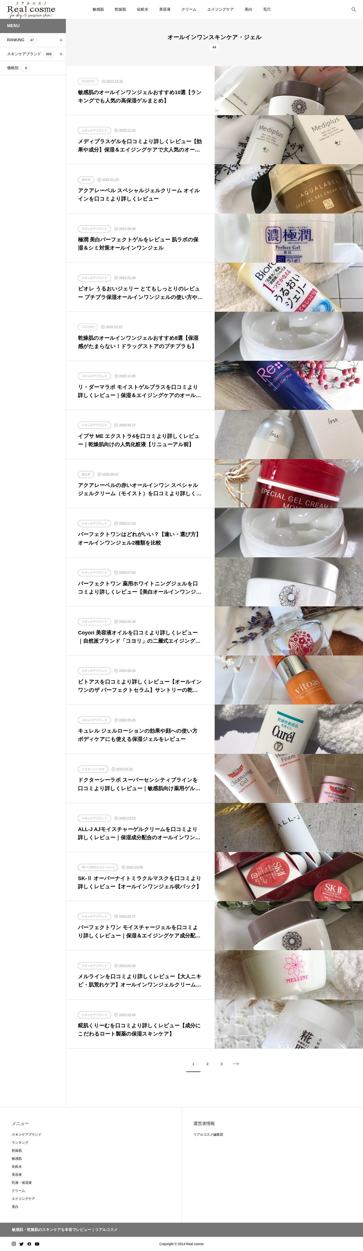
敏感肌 (98, 9)
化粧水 (142, 9)
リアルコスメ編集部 (208, 1134)
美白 (248, 9)
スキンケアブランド (27, 1134)
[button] (61, 40)
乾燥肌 (120, 9)
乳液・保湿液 (22, 1182)
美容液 (165, 9)
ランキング (20, 1142)
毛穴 (267, 9)
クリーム (188, 9)
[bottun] (353, 9)
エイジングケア (220, 9)
